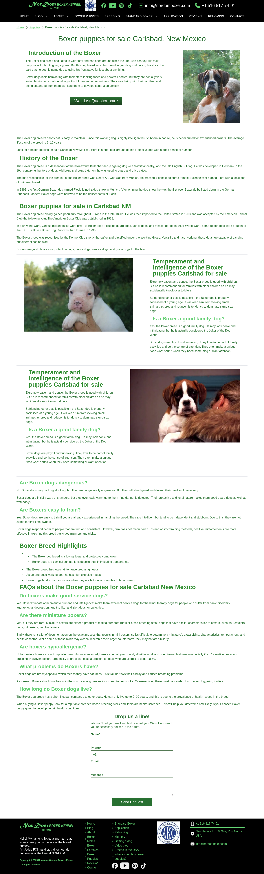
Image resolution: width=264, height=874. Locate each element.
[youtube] (112, 5)
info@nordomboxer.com (167, 5)
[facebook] (103, 5)
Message (132, 784)
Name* (132, 739)
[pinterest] (121, 5)
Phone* (132, 752)
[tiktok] (130, 5)
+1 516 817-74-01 (218, 5)
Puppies (35, 27)
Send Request (132, 802)
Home (20, 27)
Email (132, 766)
